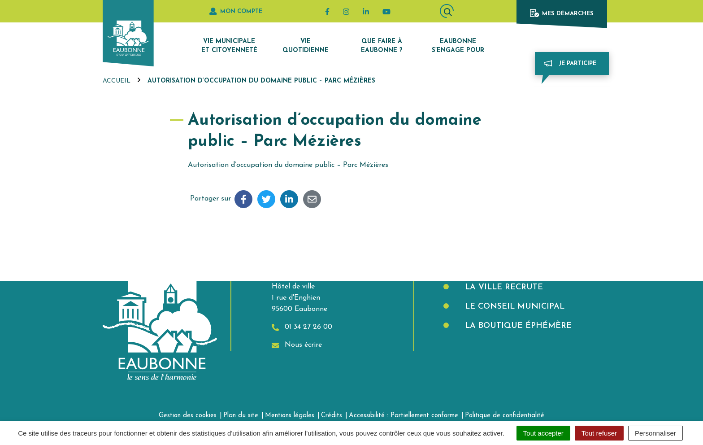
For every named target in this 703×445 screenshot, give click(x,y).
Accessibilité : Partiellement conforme (403, 415)
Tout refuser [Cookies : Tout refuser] (599, 433)
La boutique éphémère (517, 326)
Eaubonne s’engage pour (458, 46)
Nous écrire (297, 345)
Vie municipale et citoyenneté (229, 46)
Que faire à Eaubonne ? (382, 46)
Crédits (331, 415)
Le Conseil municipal (513, 306)
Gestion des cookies (188, 415)
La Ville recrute (502, 287)
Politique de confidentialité (504, 415)
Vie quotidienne (305, 46)
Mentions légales (289, 415)
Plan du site (240, 415)
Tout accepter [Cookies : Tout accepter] (543, 433)
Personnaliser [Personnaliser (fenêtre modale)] (655, 433)
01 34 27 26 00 (302, 327)
